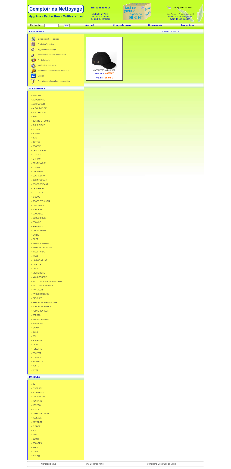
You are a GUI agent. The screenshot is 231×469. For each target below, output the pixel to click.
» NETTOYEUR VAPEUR (42, 285)
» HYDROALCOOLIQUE (41, 247)
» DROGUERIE (37, 205)
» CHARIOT (36, 155)
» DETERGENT (38, 193)
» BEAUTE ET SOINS (40, 121)
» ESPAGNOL (37, 226)
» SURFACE (36, 340)
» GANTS (35, 235)
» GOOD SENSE (38, 397)
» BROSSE (36, 146)
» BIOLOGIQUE (38, 125)
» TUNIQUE (36, 357)
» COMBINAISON (38, 163)
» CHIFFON (36, 159)
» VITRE (34, 370)
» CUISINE (35, 167)
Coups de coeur (122, 25)
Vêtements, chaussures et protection (53, 70)
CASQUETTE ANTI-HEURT (104, 69)
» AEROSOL (36, 95)
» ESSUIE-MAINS (38, 231)
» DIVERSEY (36, 388)
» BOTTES (35, 142)
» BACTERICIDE (38, 112)
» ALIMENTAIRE (38, 100)
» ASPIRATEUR (38, 104)
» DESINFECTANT (39, 180)
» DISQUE (35, 197)
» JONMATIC (36, 401)
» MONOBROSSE (39, 277)
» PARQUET (36, 298)
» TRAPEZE (36, 353)
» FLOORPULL (37, 392)
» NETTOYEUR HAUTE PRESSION (46, 281)
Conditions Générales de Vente (161, 464)
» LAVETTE (36, 264)
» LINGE (34, 269)
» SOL (33, 336)
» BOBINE (35, 133)
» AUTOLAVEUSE (39, 108)
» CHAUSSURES (38, 150)
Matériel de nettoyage (47, 65)
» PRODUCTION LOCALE (42, 307)
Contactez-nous (48, 464)
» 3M (33, 384)
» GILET (34, 239)
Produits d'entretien (46, 44)
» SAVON (35, 328)
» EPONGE (36, 222)
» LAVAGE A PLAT (39, 260)
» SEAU (34, 332)
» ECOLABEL (37, 214)
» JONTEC (35, 409)
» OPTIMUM (36, 422)
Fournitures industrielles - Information (54, 81)
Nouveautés (155, 25)
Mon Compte (172, 14)
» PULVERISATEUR (39, 311)
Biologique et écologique (48, 39)
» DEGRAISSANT (38, 176)
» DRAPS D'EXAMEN (40, 201)
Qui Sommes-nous (95, 464)
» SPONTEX (36, 443)
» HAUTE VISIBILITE (40, 243)
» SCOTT (35, 439)
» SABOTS (35, 315)
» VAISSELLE (37, 361)
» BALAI (34, 117)
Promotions (187, 25)
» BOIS (34, 138)
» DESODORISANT (39, 184)
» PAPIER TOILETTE (40, 294)
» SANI (34, 435)
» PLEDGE (35, 426)
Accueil (89, 25)
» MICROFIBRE (38, 273)
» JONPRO (36, 405)
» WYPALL (35, 456)
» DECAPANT (37, 171)
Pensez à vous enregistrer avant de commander (179, 17)
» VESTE (35, 366)
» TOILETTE (36, 349)
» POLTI (34, 430)
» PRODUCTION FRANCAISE (44, 302)
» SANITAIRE (37, 323)
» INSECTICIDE (38, 252)
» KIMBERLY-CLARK (40, 414)
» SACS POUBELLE (40, 319)
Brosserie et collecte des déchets (52, 55)
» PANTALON (37, 290)
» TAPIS (34, 345)
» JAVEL (34, 256)
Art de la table (44, 60)
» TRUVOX (36, 452)
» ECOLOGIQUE (38, 218)
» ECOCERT (36, 209)
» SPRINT (35, 447)
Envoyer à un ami (185, 14)
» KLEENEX (36, 418)
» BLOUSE (35, 129)
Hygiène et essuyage (47, 49)
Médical (41, 76)
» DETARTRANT (38, 188)
